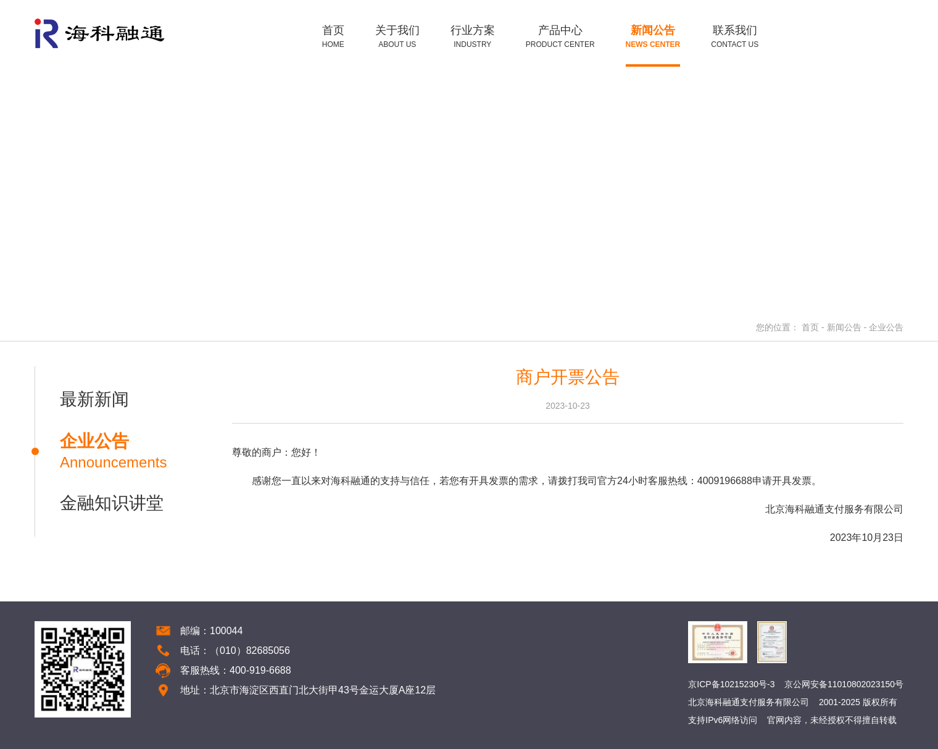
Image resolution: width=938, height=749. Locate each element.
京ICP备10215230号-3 (731, 684)
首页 (810, 327)
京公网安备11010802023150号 (843, 684)
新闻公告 (844, 327)
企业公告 (886, 327)
